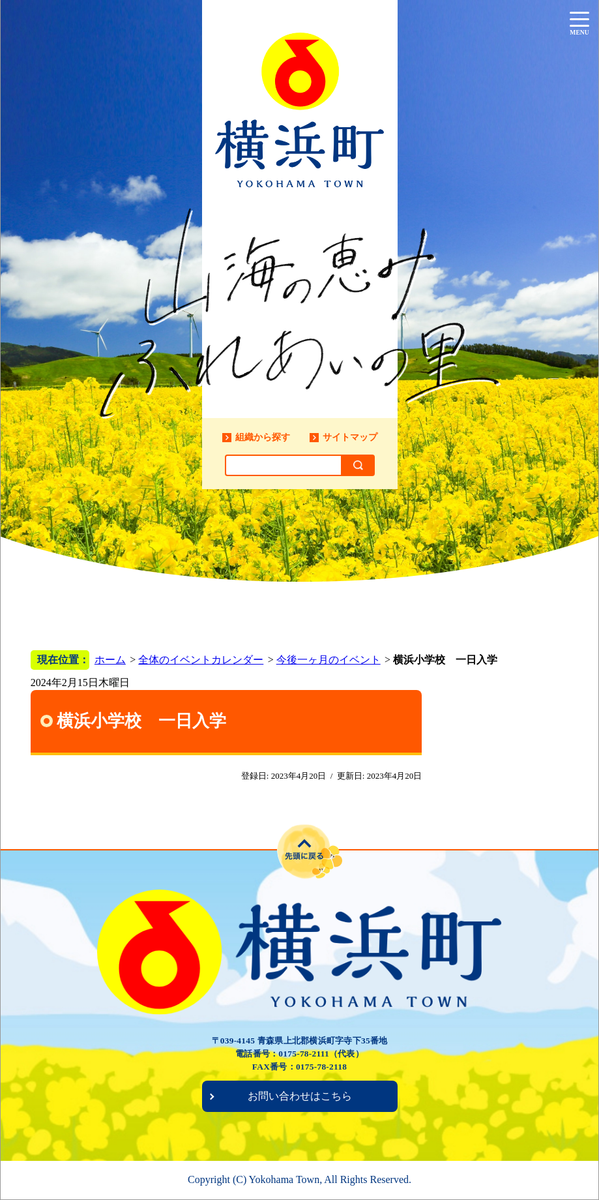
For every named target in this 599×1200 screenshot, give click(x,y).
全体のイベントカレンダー (200, 659)
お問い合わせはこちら (300, 1096)
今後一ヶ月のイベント (328, 659)
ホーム (110, 659)
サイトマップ (350, 437)
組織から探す (262, 437)
